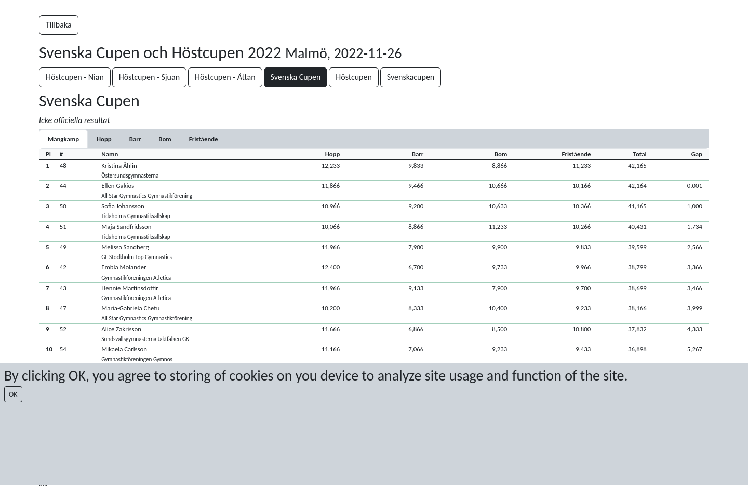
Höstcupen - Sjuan (149, 77)
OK (13, 394)
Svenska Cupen (296, 77)
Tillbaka (59, 25)
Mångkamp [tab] (63, 139)
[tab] (104, 138)
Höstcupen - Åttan (225, 77)
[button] (374, 170)
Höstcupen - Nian (75, 77)
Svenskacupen (410, 77)
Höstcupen (354, 77)
